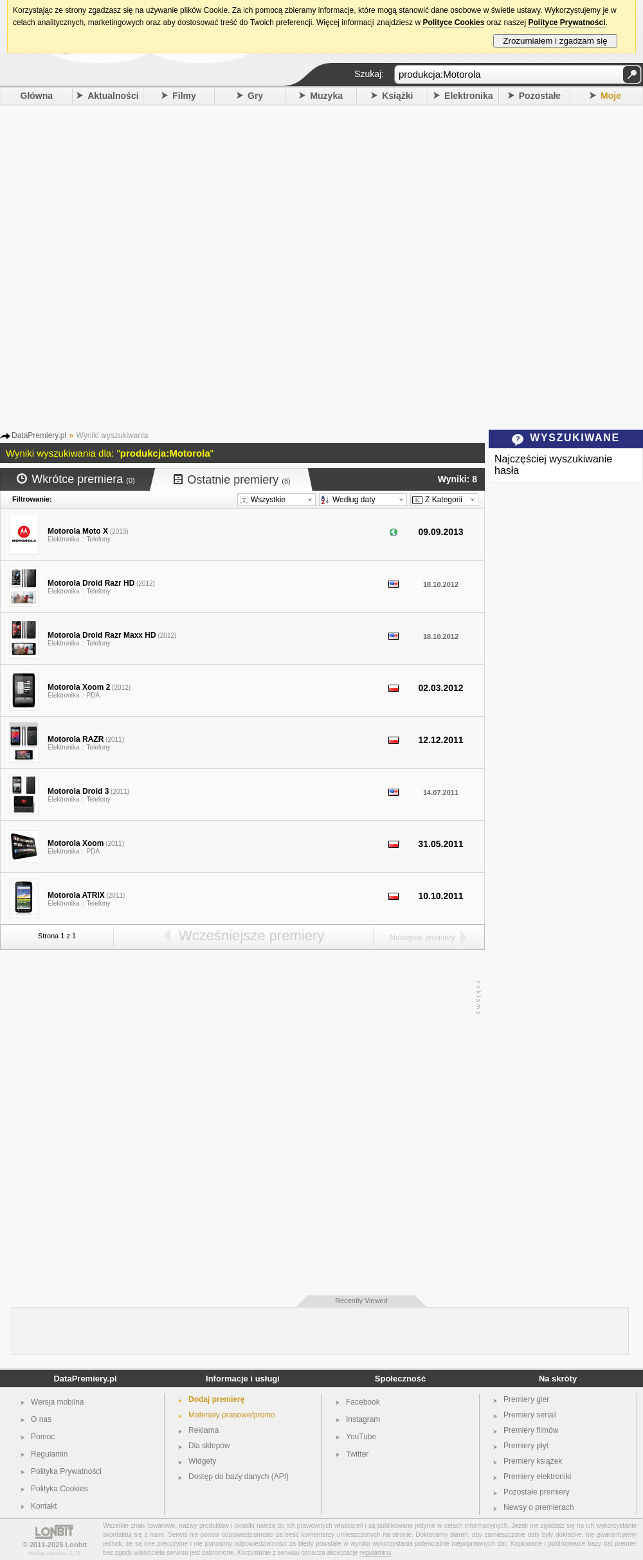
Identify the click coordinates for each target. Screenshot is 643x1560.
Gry (255, 96)
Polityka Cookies (59, 1488)
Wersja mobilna (57, 1402)
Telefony (98, 539)
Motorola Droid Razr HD (91, 583)
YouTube (361, 1436)
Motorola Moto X (78, 531)
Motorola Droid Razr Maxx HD (102, 635)
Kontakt (44, 1506)
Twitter (357, 1454)
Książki (397, 96)
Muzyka (326, 96)
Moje (611, 96)
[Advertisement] (154, 265)
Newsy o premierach (538, 1507)
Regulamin (49, 1454)
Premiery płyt (525, 1445)
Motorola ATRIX (76, 895)
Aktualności (112, 96)
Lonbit (76, 1544)
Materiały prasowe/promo (231, 1414)
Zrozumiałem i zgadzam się (555, 41)
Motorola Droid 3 (78, 791)
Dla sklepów (209, 1445)
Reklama (203, 1430)
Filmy (184, 96)
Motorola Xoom (76, 843)
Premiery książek (532, 1461)
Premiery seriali (530, 1414)
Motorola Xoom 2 (79, 687)
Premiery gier (526, 1399)
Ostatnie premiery (232, 479)
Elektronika (468, 96)
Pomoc (43, 1436)
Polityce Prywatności (566, 22)
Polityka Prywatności (66, 1471)
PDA (93, 695)
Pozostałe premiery (536, 1491)
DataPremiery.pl (84, 1378)
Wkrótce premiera (76, 479)
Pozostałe (540, 96)
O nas (41, 1419)
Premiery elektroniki (537, 1476)
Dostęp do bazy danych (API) (238, 1476)
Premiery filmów (530, 1430)
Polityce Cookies (453, 22)
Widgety (202, 1461)
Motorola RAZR (76, 739)
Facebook (363, 1402)
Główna (37, 96)
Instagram (363, 1419)
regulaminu (375, 1552)
